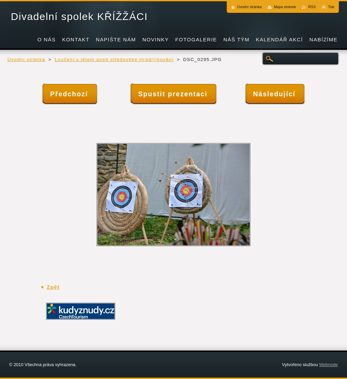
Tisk (331, 7)
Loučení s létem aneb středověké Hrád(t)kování (114, 59)
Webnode (328, 364)
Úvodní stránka (26, 59)
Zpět (53, 287)
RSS (311, 7)
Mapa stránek (285, 7)
